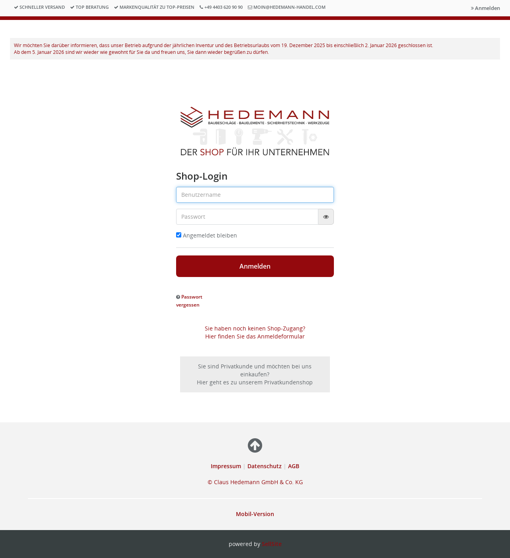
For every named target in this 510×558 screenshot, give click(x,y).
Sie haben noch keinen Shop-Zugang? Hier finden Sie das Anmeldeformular (255, 332)
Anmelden (485, 8)
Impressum (227, 466)
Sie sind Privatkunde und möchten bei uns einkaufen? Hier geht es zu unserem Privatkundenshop (255, 374)
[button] (189, 300)
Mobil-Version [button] (255, 514)
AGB (293, 466)
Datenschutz (264, 466)
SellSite (272, 544)
